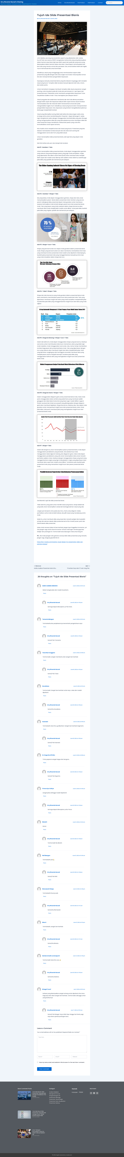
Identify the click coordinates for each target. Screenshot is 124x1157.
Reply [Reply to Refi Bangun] (44, 863)
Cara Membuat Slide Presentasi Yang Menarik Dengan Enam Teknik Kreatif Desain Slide (39, 1113)
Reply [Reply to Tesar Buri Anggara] (44, 660)
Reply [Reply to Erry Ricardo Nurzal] (49, 610)
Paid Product (91, 2)
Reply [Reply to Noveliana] (44, 696)
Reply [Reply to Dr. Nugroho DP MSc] (44, 763)
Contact (100, 2)
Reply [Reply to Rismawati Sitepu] (44, 897)
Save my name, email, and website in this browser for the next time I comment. (62, 1063)
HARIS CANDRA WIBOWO (50, 586)
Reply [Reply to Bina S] (44, 930)
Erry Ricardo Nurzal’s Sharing (12, 2)
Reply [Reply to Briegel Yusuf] (44, 1002)
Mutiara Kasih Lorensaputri (51, 956)
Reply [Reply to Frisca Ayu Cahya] (44, 796)
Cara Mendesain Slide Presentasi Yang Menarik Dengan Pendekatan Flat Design (39, 1094)
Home (59, 2)
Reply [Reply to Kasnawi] (44, 729)
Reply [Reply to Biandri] (44, 830)
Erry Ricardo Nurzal (69, 2)
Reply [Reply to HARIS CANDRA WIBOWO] (44, 593)
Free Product (81, 2)
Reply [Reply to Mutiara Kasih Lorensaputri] (44, 964)
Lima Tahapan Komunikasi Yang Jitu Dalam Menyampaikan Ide (38, 1132)
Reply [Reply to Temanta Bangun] (44, 627)
